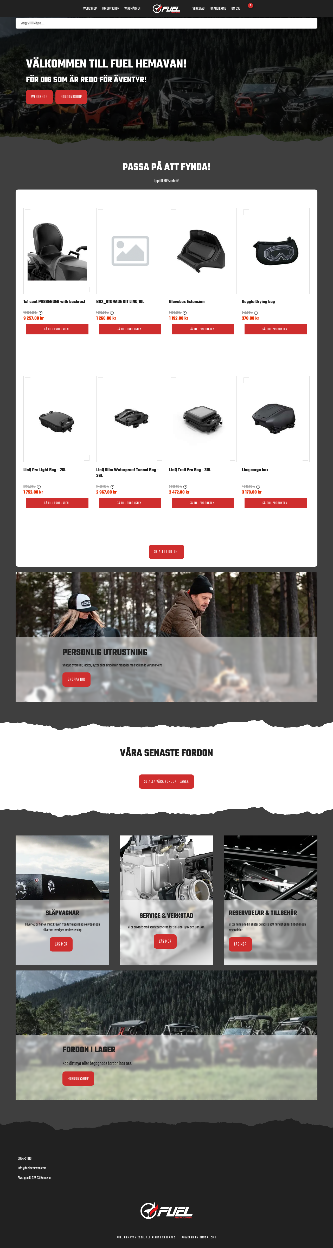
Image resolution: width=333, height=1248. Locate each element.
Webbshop (90, 8)
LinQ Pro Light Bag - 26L (44, 470)
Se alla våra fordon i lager (166, 781)
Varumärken (132, 8)
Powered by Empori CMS (199, 1238)
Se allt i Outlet (166, 552)
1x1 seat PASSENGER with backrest (54, 302)
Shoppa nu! (76, 679)
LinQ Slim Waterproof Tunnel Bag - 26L (127, 473)
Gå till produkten (56, 329)
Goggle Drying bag (258, 302)
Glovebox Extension (187, 302)
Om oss (235, 8)
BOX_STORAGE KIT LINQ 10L (120, 302)
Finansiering (218, 8)
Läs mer (61, 944)
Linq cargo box (255, 470)
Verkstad (198, 8)
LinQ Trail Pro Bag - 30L (190, 470)
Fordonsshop (110, 8)
